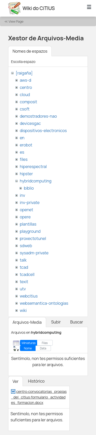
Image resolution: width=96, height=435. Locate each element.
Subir (56, 322)
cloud (25, 94)
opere (25, 217)
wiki (23, 310)
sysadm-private (34, 253)
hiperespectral (33, 166)
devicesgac (30, 123)
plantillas (28, 224)
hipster (26, 174)
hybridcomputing (35, 181)
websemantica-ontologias (44, 303)
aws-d (25, 80)
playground (30, 231)
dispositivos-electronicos (43, 130)
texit (24, 281)
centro (26, 87)
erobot (26, 145)
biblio (29, 188)
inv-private (29, 202)
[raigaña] (24, 73)
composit (28, 102)
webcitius (29, 296)
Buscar (76, 322)
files (23, 159)
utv (23, 289)
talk (23, 260)
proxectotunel (33, 238)
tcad (24, 267)
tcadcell (27, 274)
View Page (15, 21)
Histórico (36, 381)
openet (26, 209)
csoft (24, 109)
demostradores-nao (38, 116)
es (22, 152)
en (22, 138)
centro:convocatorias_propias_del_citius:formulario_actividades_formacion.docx (39, 397)
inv (22, 195)
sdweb (26, 245)
